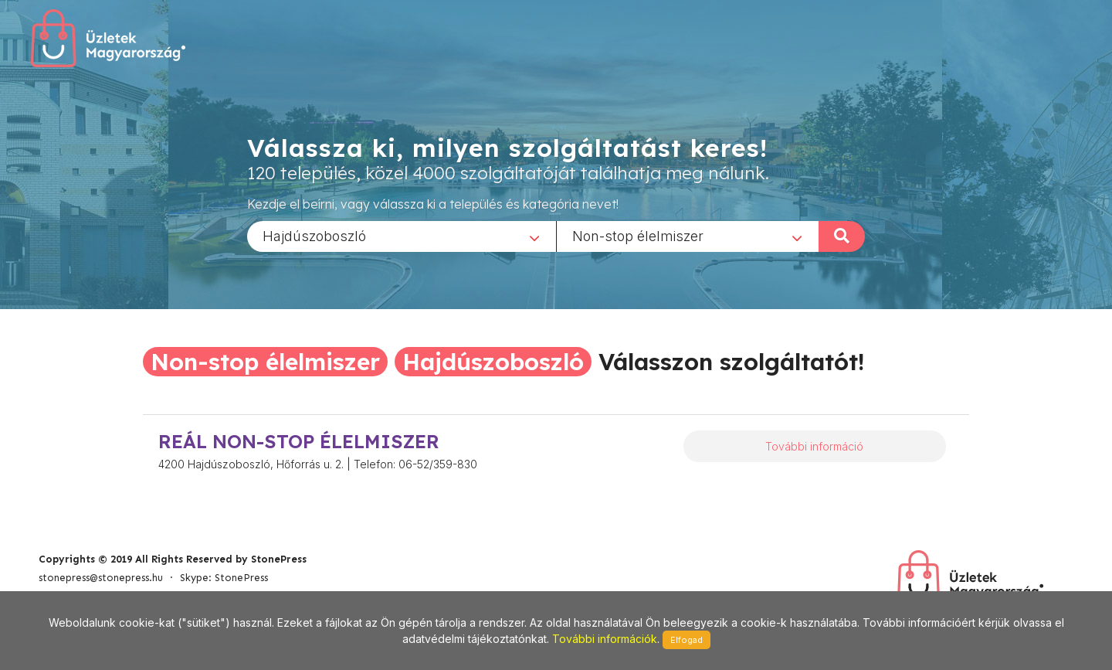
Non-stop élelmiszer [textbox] (637, 235)
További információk (604, 638)
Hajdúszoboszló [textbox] (314, 235)
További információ (814, 446)
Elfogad (686, 639)
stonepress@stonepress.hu (101, 577)
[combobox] (401, 235)
